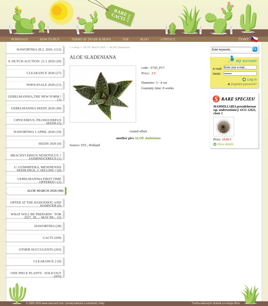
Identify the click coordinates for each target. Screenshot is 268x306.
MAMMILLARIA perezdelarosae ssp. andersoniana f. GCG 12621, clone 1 (234, 110)
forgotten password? (244, 84)
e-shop (75, 47)
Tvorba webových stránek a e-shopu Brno (216, 303)
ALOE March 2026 (94, 47)
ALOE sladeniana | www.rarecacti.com (117, 14)
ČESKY (244, 39)
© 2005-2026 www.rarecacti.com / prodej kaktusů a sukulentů (61, 303)
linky (101, 303)
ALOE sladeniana (119, 47)
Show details (225, 144)
